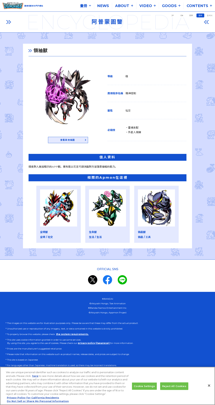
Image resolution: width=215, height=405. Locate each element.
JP (172, 15)
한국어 (209, 15)
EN (182, 15)
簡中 (191, 15)
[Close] (209, 389)
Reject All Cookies (174, 389)
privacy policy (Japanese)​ (94, 343)
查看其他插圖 (59, 140)
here (35, 379)
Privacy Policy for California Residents (33, 401)
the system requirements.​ (72, 335)
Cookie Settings (144, 389)
